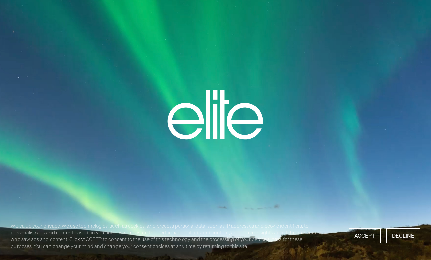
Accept (364, 235)
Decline (403, 235)
